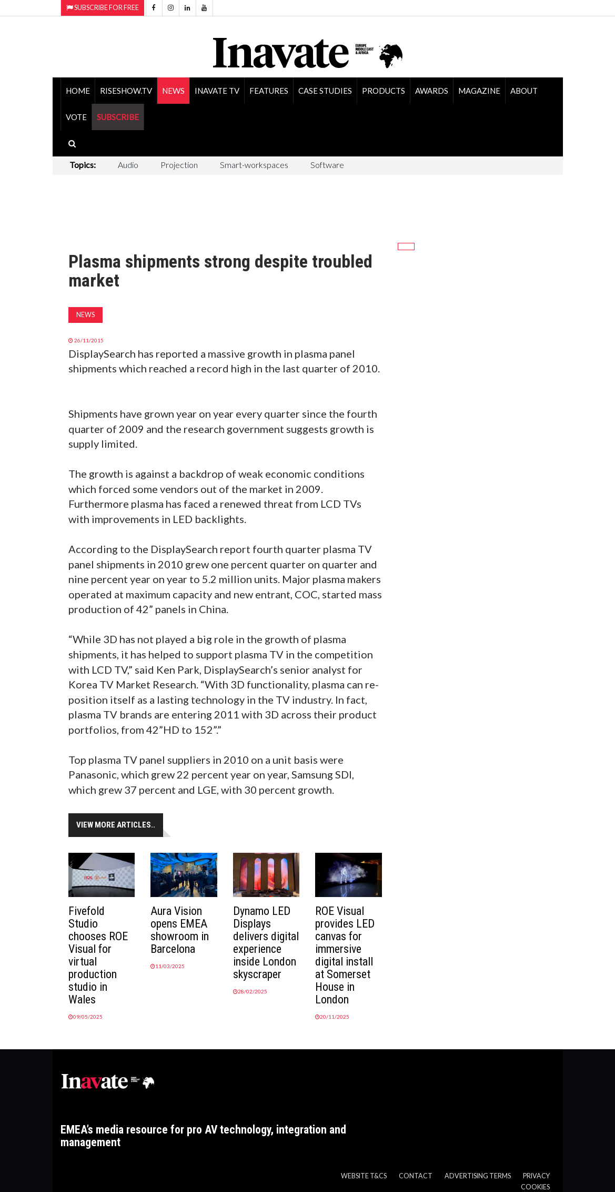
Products (383, 90)
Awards (431, 90)
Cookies (535, 1187)
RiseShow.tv (126, 90)
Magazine (479, 90)
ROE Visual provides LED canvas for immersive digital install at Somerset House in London (345, 955)
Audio (128, 165)
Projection (179, 165)
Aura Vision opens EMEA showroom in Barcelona (179, 929)
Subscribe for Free (102, 8)
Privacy (536, 1176)
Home (78, 90)
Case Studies (325, 90)
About (524, 90)
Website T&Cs (364, 1176)
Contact (415, 1176)
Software (327, 165)
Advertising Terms (478, 1176)
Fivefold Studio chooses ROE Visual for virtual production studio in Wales (98, 955)
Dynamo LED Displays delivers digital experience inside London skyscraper (266, 942)
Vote (76, 117)
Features (268, 90)
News (173, 90)
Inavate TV (217, 90)
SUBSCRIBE (118, 117)
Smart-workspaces (254, 165)
